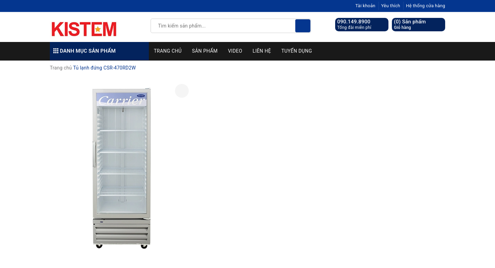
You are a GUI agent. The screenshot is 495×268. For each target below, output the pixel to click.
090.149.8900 (354, 22)
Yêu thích (390, 5)
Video (235, 51)
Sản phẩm (205, 51)
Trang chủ (168, 51)
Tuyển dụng (296, 51)
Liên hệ (262, 51)
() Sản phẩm (410, 25)
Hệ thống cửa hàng (425, 5)
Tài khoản (365, 5)
